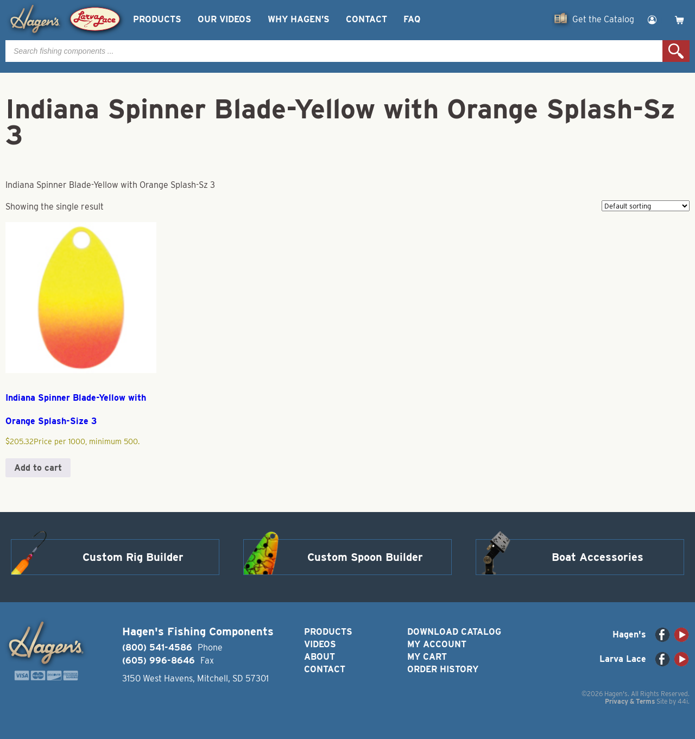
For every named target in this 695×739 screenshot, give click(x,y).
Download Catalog (454, 632)
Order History (442, 669)
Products (157, 19)
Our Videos (224, 19)
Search (676, 51)
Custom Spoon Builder (365, 557)
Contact (366, 19)
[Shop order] (646, 205)
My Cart (427, 657)
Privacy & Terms (630, 701)
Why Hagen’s (299, 19)
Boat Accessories (597, 557)
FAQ (411, 19)
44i (683, 701)
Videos (320, 644)
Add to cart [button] (38, 468)
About (319, 657)
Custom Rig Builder (133, 557)
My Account (436, 644)
